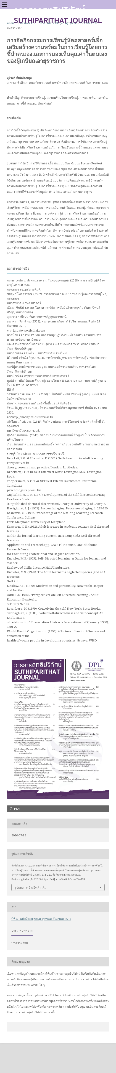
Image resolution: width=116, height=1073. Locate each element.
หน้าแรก (12, 23)
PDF (17, 808)
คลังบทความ (27, 23)
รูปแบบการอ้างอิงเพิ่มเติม (30, 887)
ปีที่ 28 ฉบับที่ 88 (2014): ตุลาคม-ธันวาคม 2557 (67, 23)
